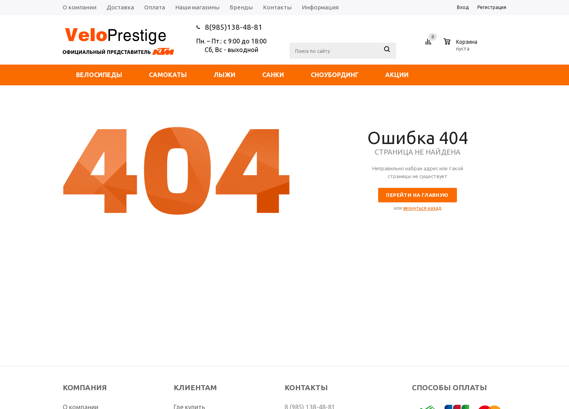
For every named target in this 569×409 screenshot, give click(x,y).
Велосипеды (99, 74)
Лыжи (225, 74)
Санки (273, 74)
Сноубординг (335, 74)
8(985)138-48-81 (234, 27)
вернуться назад (422, 208)
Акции (397, 74)
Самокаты (168, 74)
